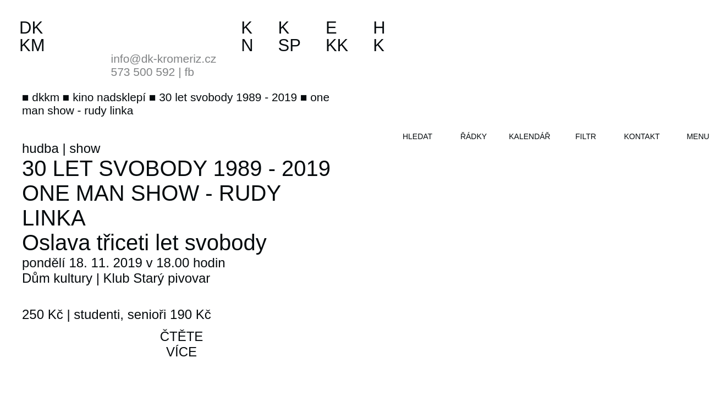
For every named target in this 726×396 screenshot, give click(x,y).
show (84, 148)
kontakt (641, 136)
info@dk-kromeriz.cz (164, 58)
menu (697, 136)
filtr (585, 136)
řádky (473, 136)
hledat (417, 136)
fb (189, 71)
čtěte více (182, 344)
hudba (40, 148)
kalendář (529, 136)
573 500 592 (143, 71)
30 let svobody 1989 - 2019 (176, 168)
